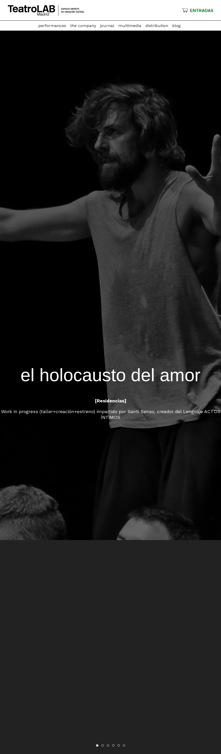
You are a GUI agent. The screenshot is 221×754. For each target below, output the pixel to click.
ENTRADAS (201, 10)
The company (83, 25)
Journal (107, 25)
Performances (52, 25)
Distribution (156, 25)
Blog (176, 25)
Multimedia (129, 25)
